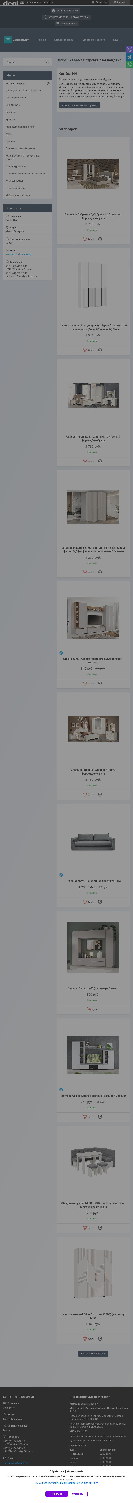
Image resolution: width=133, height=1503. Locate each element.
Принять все (57, 1494)
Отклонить (77, 1494)
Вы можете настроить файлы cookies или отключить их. (65, 1483)
